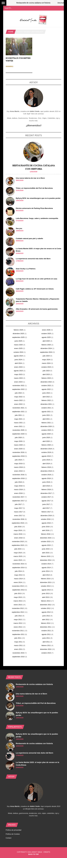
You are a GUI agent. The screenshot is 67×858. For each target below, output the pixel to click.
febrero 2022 (46, 400)
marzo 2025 (18, 345)
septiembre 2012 (18, 612)
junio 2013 (46, 593)
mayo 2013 (18, 597)
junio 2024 (18, 360)
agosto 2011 (46, 634)
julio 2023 (46, 371)
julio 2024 (46, 356)
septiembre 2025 (18, 337)
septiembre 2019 (18, 456)
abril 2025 (46, 341)
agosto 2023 (18, 371)
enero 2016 (18, 538)
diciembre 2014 (45, 560)
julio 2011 (17, 638)
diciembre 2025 (18, 333)
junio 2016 (46, 527)
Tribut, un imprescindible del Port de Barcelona (34, 188)
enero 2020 (18, 449)
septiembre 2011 (18, 634)
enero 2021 (18, 426)
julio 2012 (18, 616)
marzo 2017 (18, 512)
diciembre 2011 (45, 627)
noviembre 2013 (18, 586)
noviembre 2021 (18, 408)
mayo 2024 (46, 360)
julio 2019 (18, 460)
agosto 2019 (46, 456)
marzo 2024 (46, 363)
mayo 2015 (18, 553)
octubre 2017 (46, 497)
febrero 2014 (45, 579)
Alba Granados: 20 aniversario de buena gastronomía (37, 309)
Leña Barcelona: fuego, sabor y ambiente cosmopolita (37, 218)
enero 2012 (18, 627)
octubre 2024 (18, 352)
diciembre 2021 (46, 404)
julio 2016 (17, 527)
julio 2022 (18, 393)
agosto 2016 (46, 523)
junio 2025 (18, 341)
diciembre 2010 (45, 649)
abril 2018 (46, 486)
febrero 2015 (45, 556)
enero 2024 (18, 367)
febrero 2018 (46, 489)
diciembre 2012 (45, 605)
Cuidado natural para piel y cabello (29, 238)
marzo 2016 (18, 534)
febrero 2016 (45, 534)
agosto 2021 (46, 412)
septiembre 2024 (46, 352)
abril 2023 (46, 374)
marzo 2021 (18, 423)
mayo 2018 (18, 486)
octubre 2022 (46, 385)
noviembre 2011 (18, 631)
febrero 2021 (46, 423)
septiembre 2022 (18, 389)
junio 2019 (46, 460)
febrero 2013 (45, 601)
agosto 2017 (46, 501)
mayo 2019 (18, 463)
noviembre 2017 (18, 497)
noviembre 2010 (18, 653)
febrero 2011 (46, 645)
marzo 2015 (18, 556)
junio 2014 (46, 571)
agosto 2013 (46, 590)
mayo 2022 (18, 397)
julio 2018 (18, 482)
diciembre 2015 (45, 538)
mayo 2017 (18, 508)
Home (10, 32)
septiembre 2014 (18, 567)
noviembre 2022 (18, 385)
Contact (8, 838)
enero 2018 (18, 493)
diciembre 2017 (46, 493)
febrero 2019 (46, 467)
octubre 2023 (46, 367)
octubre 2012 (46, 608)
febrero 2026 (18, 330)
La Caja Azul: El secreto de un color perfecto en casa (36, 279)
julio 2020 (18, 437)
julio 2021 (18, 415)
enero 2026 (46, 330)
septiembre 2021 (18, 412)
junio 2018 (46, 482)
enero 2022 (18, 404)
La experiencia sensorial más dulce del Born (33, 259)
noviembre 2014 (18, 564)
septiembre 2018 (18, 478)
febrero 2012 (45, 623)
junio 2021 (46, 415)
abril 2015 (45, 553)
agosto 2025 (46, 337)
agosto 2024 (18, 356)
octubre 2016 (46, 519)
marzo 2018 (18, 489)
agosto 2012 (46, 612)
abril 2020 (46, 441)
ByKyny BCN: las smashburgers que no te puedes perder (38, 198)
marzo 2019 (18, 467)
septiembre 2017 (18, 501)
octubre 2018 (46, 475)
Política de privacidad (13, 830)
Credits (46, 852)
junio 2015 (46, 549)
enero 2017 (18, 515)
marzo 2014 (18, 579)
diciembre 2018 (46, 471)
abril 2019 (46, 463)
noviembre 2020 (18, 430)
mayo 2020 (18, 441)
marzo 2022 (18, 400)
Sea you (19, 228)
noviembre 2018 (18, 475)
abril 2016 (45, 530)
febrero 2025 (46, 345)
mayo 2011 (18, 642)
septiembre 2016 (18, 523)
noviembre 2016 (18, 519)
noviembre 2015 (18, 541)
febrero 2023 (46, 378)
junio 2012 (46, 616)
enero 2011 (18, 649)
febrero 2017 (46, 512)
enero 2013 (18, 605)
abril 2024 (18, 363)
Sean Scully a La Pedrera (25, 269)
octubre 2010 (46, 653)
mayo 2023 (18, 374)
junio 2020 (46, 437)
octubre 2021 (46, 408)
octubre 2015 (46, 541)
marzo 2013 (18, 601)
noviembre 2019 (18, 452)
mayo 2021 (18, 419)
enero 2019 (18, 471)
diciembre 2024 (46, 348)
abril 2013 (45, 597)
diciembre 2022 (46, 382)
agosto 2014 (46, 567)
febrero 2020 (46, 445)
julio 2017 (18, 504)
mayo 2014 (18, 575)
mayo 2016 (18, 530)
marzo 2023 (18, 378)
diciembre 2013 (45, 582)
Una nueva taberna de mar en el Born (30, 178)
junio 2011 (46, 638)
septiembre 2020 (18, 434)
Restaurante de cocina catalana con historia (37, 3)
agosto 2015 (46, 545)
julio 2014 (18, 571)
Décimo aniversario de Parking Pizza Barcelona (34, 208)
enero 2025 (18, 348)
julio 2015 (17, 549)
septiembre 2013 (18, 590)
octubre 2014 (46, 564)
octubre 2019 (46, 452)
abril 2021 (46, 419)
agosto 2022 (46, 389)
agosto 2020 (46, 434)
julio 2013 (17, 593)
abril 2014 (46, 575)
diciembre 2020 (46, 426)
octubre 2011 (46, 631)
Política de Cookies (13, 834)
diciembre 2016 (46, 515)
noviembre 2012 (18, 608)
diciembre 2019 (46, 449)
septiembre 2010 (18, 657)
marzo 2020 (18, 445)
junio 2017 (46, 504)
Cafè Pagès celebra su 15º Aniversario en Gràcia (34, 289)
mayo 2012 (18, 619)
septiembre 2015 (18, 545)
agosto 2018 (46, 478)
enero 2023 (18, 382)
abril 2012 (45, 619)
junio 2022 (46, 393)
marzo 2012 (18, 623)
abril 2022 (46, 397)
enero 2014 (18, 582)
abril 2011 (46, 642)
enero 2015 (18, 560)
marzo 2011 (18, 645)
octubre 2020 (46, 430)
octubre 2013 (46, 586)
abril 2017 (46, 508)
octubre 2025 (46, 333)
